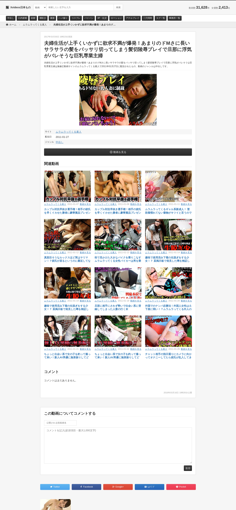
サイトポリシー (33, 504)
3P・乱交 (102, 18)
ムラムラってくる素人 (68, 131)
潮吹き (42, 18)
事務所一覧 (174, 18)
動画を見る (119, 152)
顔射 (33, 18)
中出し (10, 18)
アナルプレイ (132, 18)
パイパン (88, 18)
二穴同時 (147, 18)
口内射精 (22, 18)
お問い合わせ (15, 504)
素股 (52, 18)
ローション (116, 18)
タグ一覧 (160, 18)
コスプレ (76, 18)
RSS (47, 504)
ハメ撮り (63, 18)
